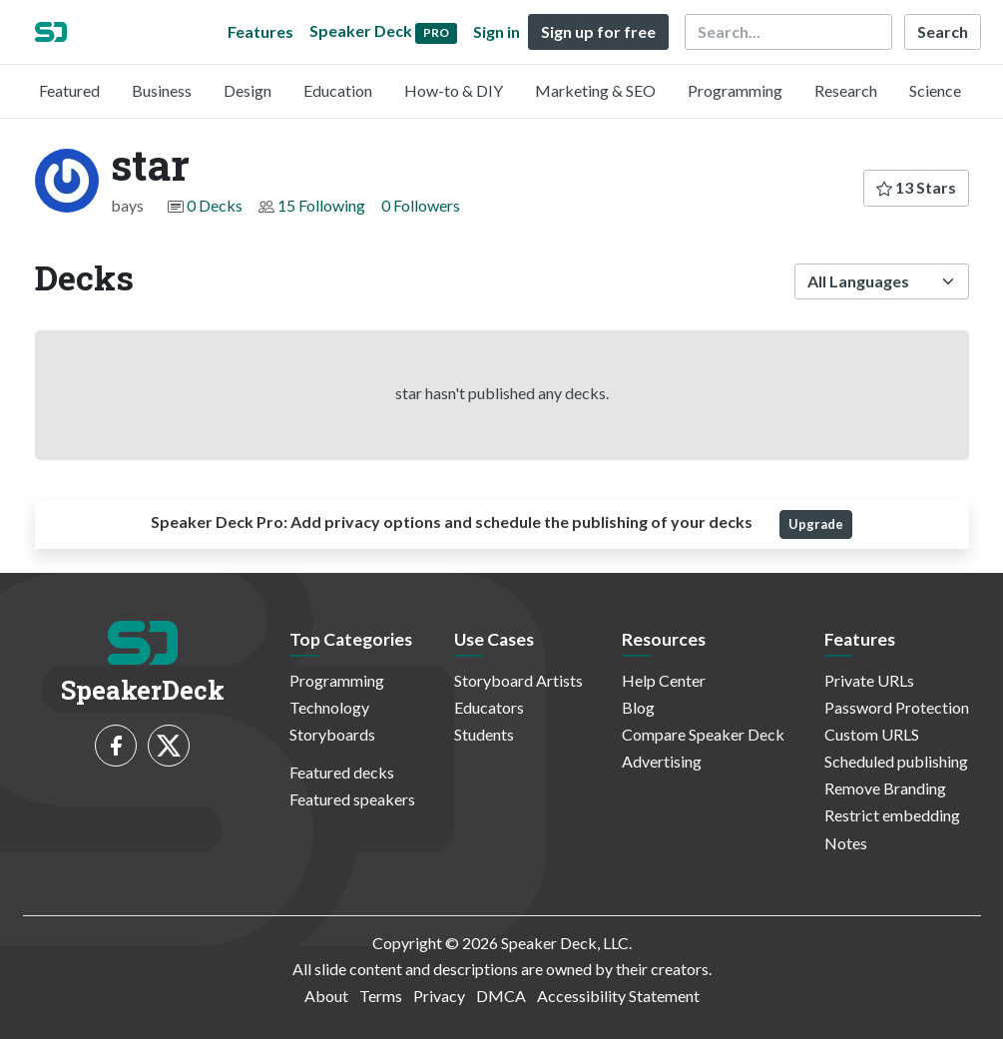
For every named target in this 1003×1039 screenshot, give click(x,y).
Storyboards (332, 734)
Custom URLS (871, 734)
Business (162, 90)
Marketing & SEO (595, 90)
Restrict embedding (892, 814)
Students (484, 734)
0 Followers (420, 205)
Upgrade (815, 524)
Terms (380, 995)
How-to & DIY (453, 90)
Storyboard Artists (518, 680)
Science (935, 90)
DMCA (501, 995)
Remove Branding (885, 788)
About (326, 995)
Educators (489, 707)
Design (247, 90)
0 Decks (215, 205)
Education (337, 90)
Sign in (496, 31)
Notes (845, 842)
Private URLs (869, 680)
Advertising (662, 761)
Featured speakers (352, 798)
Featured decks (341, 772)
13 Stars (916, 187)
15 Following (321, 205)
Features (260, 31)
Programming (735, 90)
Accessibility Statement (618, 995)
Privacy (439, 995)
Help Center (664, 680)
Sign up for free (598, 31)
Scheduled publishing (896, 761)
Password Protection (896, 707)
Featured (69, 90)
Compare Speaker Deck (703, 734)
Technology (329, 707)
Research (845, 90)
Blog (638, 707)
